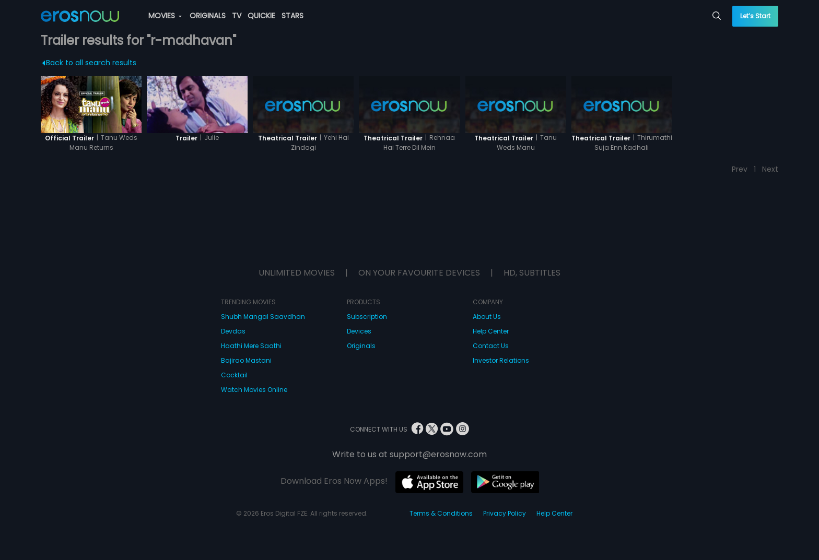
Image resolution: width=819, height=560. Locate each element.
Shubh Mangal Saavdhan (263, 316)
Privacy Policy (504, 513)
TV (236, 15)
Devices (359, 331)
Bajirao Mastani (246, 360)
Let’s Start (755, 15)
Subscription (367, 316)
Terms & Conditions (441, 513)
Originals (361, 345)
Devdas (233, 331)
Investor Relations (501, 360)
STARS (292, 15)
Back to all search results (89, 62)
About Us (487, 316)
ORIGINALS (208, 15)
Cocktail (234, 375)
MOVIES (165, 15)
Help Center (491, 331)
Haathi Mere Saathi (251, 345)
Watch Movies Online (254, 389)
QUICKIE (261, 15)
